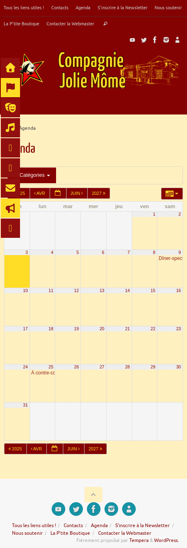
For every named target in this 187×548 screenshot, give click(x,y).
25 (50, 366)
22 (153, 328)
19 (76, 328)
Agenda (83, 7)
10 (25, 290)
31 (25, 405)
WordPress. (166, 540)
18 (50, 328)
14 (127, 290)
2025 (15, 448)
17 (25, 328)
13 (102, 290)
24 (25, 366)
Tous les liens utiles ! (24, 7)
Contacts (59, 7)
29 (153, 366)
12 (76, 290)
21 (127, 328)
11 (50, 290)
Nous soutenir (168, 7)
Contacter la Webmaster (70, 24)
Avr (40, 193)
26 (76, 366)
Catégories (32, 175)
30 (178, 366)
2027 (99, 193)
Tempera (139, 540)
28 (127, 366)
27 (102, 366)
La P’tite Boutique (21, 24)
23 (178, 328)
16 (178, 290)
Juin (77, 193)
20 (102, 328)
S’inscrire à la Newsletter (122, 7)
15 (153, 290)
